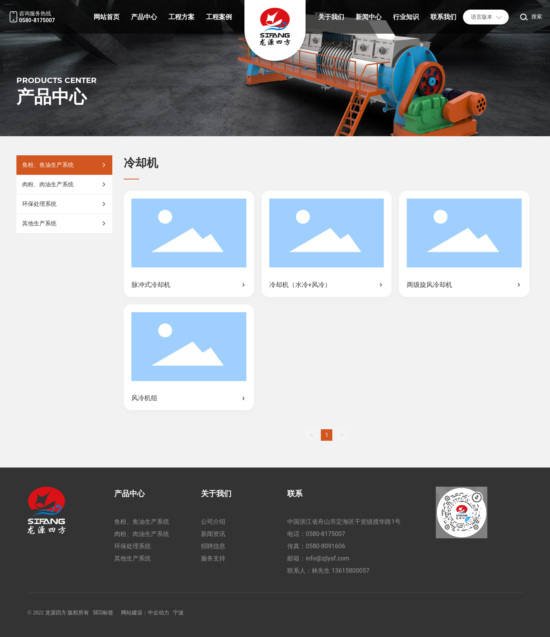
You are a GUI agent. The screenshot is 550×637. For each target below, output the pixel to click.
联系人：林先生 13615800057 (328, 570)
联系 (294, 493)
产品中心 (129, 493)
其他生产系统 (132, 558)
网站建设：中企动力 (145, 613)
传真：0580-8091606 (316, 546)
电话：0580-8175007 (316, 534)
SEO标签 (103, 612)
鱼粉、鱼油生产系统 (141, 521)
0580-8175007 (37, 20)
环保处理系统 (132, 546)
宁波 (178, 613)
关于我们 (216, 493)
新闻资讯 (213, 534)
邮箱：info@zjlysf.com (318, 558)
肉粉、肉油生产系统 (141, 534)
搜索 (536, 16)
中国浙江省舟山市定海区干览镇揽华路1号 (344, 521)
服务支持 (213, 558)
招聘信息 (213, 546)
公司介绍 (213, 521)
